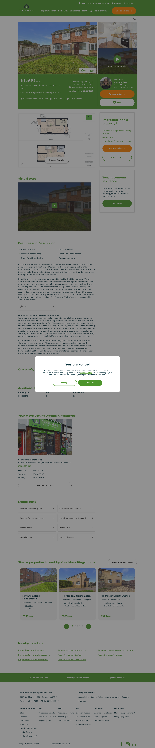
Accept (90, 382)
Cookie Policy (86, 373)
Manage (65, 382)
